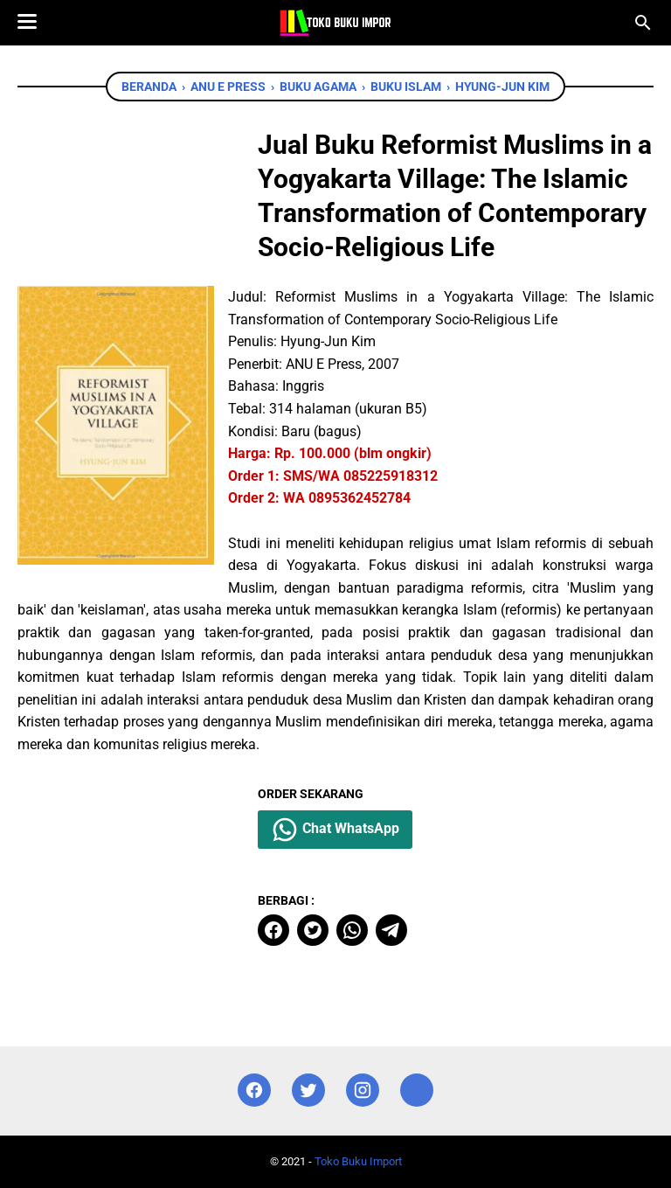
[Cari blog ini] (643, 22)
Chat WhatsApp (335, 830)
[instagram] (362, 1090)
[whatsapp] (352, 930)
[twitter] (313, 930)
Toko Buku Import (358, 1161)
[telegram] (391, 930)
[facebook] (273, 930)
